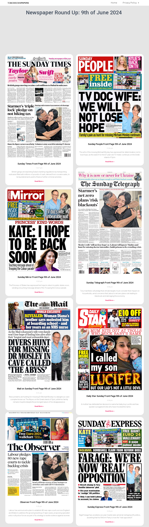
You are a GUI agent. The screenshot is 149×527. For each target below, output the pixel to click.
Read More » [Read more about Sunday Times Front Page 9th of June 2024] (39, 181)
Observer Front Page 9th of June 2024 (39, 502)
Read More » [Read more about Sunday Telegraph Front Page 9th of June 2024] (109, 300)
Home (114, 3)
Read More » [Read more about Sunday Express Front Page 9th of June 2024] (109, 522)
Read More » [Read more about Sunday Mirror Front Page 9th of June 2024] (39, 292)
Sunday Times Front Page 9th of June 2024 (39, 163)
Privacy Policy (131, 3)
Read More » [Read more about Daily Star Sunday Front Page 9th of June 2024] (109, 411)
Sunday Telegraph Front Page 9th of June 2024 (109, 282)
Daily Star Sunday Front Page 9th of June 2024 (110, 396)
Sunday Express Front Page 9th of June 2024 (109, 507)
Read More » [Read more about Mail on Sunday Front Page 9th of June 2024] (39, 406)
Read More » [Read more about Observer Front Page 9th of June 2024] (39, 520)
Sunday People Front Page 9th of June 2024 (110, 144)
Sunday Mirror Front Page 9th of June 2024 (39, 277)
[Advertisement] (75, 34)
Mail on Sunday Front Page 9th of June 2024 (39, 388)
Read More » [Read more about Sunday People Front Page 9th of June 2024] (109, 162)
